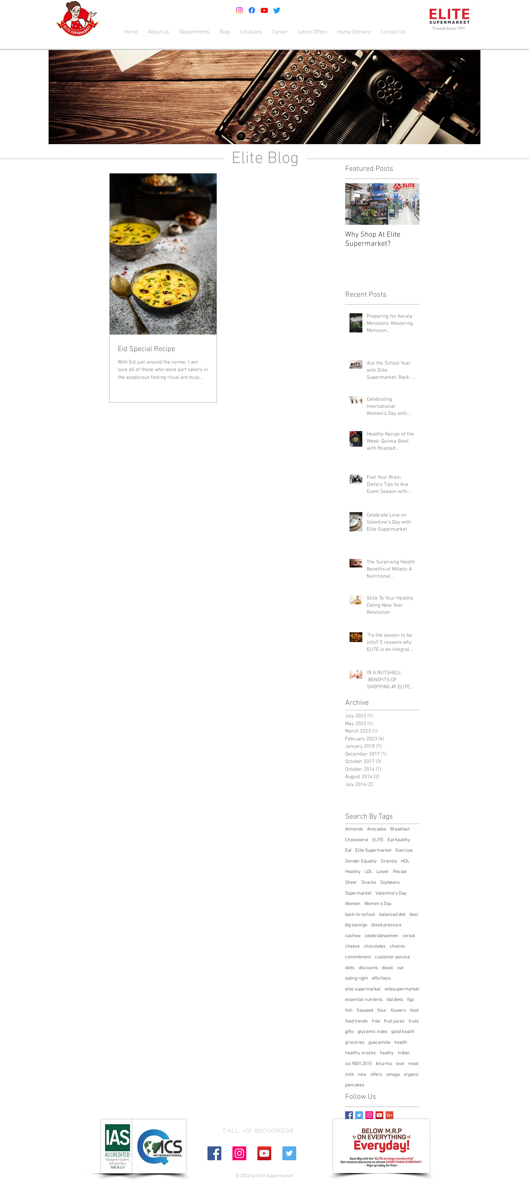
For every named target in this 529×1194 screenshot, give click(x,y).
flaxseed (365, 1010)
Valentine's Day (391, 893)
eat (400, 968)
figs (410, 1000)
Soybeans (390, 882)
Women (352, 904)
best (414, 915)
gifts (349, 1032)
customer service (392, 957)
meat (413, 1064)
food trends (356, 1021)
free (376, 1021)
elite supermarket (363, 989)
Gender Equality (361, 861)
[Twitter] (277, 10)
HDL (405, 861)
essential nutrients (364, 1000)
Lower (383, 872)
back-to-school (360, 915)
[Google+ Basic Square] (389, 1115)
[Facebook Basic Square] (349, 1115)
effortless (381, 978)
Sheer (351, 882)
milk (349, 1075)
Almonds (354, 829)
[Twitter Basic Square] (359, 1115)
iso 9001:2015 (358, 1064)
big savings (356, 925)
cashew (353, 936)
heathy (387, 1053)
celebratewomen (381, 936)
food (414, 1010)
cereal (408, 936)
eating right (356, 978)
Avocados (376, 829)
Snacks (368, 882)
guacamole (379, 1042)
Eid (348, 850)
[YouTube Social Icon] (379, 1115)
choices (397, 946)
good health (403, 1032)
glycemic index (372, 1032)
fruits (414, 1021)
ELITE (378, 840)
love (400, 1064)
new (362, 1075)
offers (376, 1075)
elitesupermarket (402, 989)
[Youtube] (264, 10)
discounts (368, 968)
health (400, 1042)
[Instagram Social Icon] (369, 1115)
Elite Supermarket (373, 850)
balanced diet (392, 915)
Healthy (353, 872)
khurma (384, 1064)
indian (404, 1053)
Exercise (404, 850)
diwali (387, 968)
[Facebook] (252, 10)
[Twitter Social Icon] (289, 1153)
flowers (398, 1010)
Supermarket (358, 893)
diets (350, 968)
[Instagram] (239, 10)
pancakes (354, 1085)
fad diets (395, 1000)
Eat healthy (399, 840)
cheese (352, 946)
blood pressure (386, 925)
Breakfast (400, 829)
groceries (354, 1042)
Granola (389, 861)
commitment (358, 957)
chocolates (375, 946)
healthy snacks (360, 1053)
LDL (368, 872)
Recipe (400, 872)
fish (349, 1010)
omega (393, 1075)
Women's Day (378, 904)
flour (382, 1010)
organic (411, 1075)
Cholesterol (356, 840)
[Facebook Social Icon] (214, 1153)
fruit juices (394, 1021)
